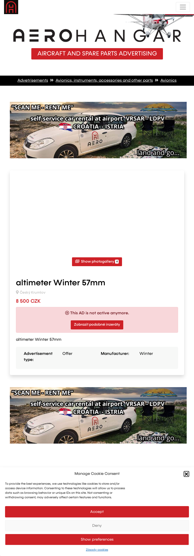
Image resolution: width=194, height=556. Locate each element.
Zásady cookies (97, 549)
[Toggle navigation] (183, 7)
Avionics (168, 81)
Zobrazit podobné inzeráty (97, 324)
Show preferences (97, 539)
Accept (97, 512)
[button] (186, 473)
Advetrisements (32, 81)
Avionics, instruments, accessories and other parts (104, 81)
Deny (97, 526)
